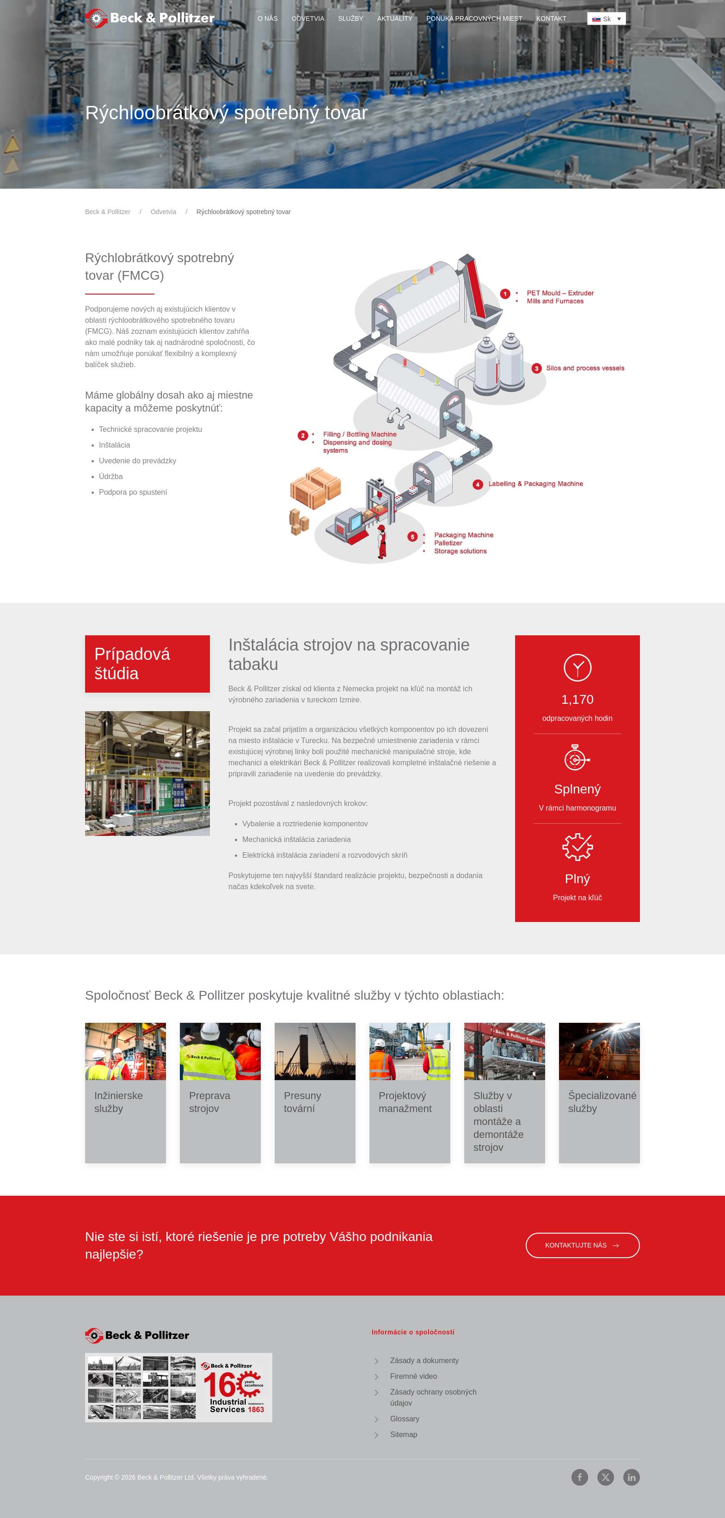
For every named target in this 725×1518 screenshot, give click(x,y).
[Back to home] (150, 18)
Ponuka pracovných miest (474, 18)
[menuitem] (606, 18)
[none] (606, 18)
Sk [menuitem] (607, 19)
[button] (78, 773)
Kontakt (551, 18)
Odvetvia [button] (308, 18)
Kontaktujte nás (583, 1245)
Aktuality (394, 18)
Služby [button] (350, 18)
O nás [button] (268, 18)
